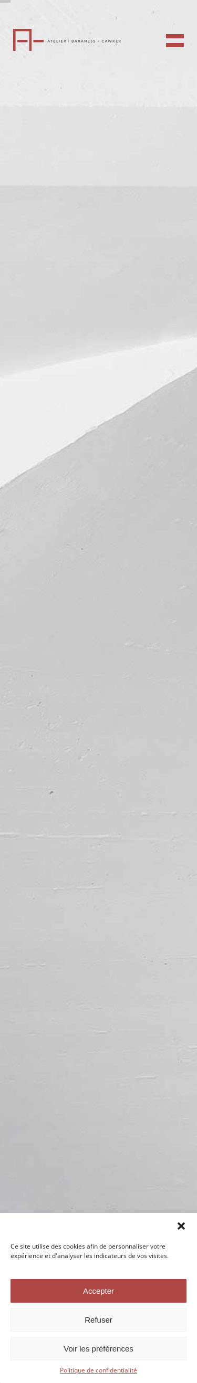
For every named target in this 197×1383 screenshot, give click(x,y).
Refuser (98, 1319)
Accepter (98, 1290)
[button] (181, 1226)
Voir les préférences (98, 1348)
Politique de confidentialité (98, 1370)
